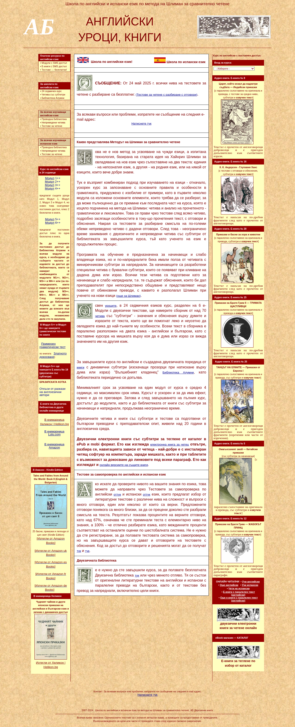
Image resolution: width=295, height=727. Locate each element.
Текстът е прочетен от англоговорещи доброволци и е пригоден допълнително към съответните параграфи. (238, 570)
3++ (52, 185)
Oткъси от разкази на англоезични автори (52, 392)
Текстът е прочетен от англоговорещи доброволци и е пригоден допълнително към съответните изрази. (238, 151)
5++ (52, 219)
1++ (52, 178)
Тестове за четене (52, 126)
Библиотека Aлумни (53, 98)
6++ (52, 222)
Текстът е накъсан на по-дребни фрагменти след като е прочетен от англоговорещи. (238, 220)
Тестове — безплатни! (54, 69)
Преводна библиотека (54, 119)
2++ (52, 181)
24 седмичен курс (52, 91)
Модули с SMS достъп (54, 62)
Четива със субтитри (53, 94)
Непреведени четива (53, 122)
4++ (52, 188)
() (166, 94)
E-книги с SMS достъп (54, 66)
